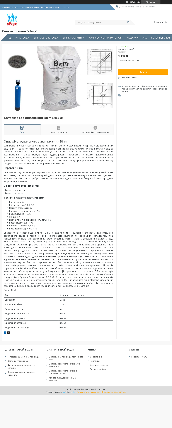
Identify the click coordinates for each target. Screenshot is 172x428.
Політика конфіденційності (114, 392)
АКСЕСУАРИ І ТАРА (137, 38)
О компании (96, 356)
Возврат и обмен (98, 369)
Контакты (95, 360)
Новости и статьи (139, 356)
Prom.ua (101, 389)
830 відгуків (135, 2)
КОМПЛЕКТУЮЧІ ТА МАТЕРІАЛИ (105, 38)
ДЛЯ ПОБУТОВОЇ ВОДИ (46, 38)
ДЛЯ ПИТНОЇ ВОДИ (19, 38)
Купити (143, 71)
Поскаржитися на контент (88, 392)
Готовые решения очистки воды (23, 356)
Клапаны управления (18, 360)
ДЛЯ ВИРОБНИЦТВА (73, 38)
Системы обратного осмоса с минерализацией (63, 372)
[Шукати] (129, 22)
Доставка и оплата (99, 365)
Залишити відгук (162, 22)
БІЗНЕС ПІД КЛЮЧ (160, 38)
